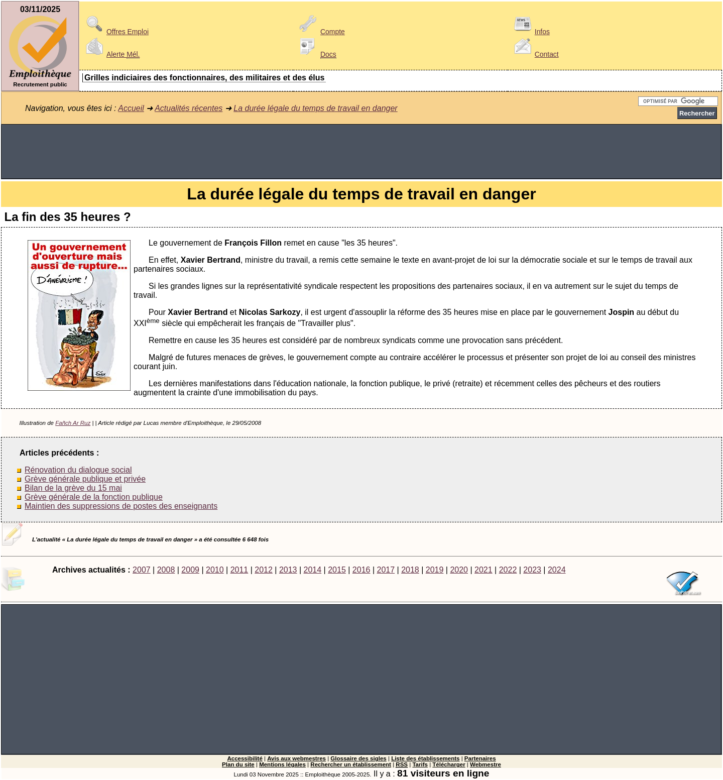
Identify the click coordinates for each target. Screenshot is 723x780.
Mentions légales (282, 764)
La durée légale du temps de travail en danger (315, 108)
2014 (313, 570)
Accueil (131, 108)
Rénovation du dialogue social (78, 470)
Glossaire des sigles (358, 758)
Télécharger (448, 764)
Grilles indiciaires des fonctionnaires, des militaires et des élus (204, 77)
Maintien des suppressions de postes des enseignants (121, 506)
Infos (530, 32)
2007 (142, 570)
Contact (535, 54)
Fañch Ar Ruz (72, 423)
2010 (215, 570)
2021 (483, 570)
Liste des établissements (425, 758)
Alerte (111, 54)
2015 (337, 570)
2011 (239, 570)
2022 (508, 570)
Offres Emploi (115, 32)
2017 (386, 570)
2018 (410, 570)
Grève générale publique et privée (85, 479)
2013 (288, 570)
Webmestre (485, 764)
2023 (532, 570)
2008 (166, 570)
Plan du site (238, 764)
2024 (557, 570)
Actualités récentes (188, 108)
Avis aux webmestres (296, 758)
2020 (459, 570)
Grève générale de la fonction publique (94, 497)
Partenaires (480, 758)
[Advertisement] (361, 151)
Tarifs (420, 764)
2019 (435, 570)
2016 (361, 570)
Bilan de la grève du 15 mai (73, 488)
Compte (320, 32)
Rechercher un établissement (350, 764)
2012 (264, 570)
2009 (190, 570)
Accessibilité (244, 758)
